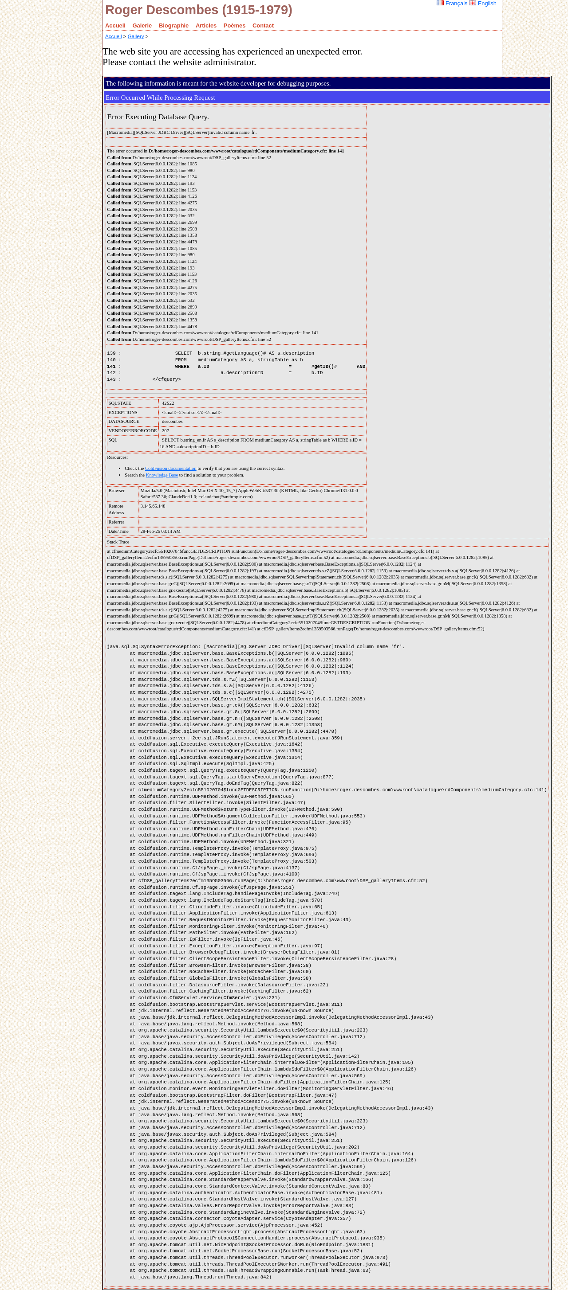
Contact (263, 25)
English (483, 3)
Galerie (142, 25)
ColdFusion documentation (171, 468)
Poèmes (235, 25)
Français (452, 3)
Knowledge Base (162, 475)
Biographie (174, 25)
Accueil (115, 25)
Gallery (136, 36)
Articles (206, 25)
